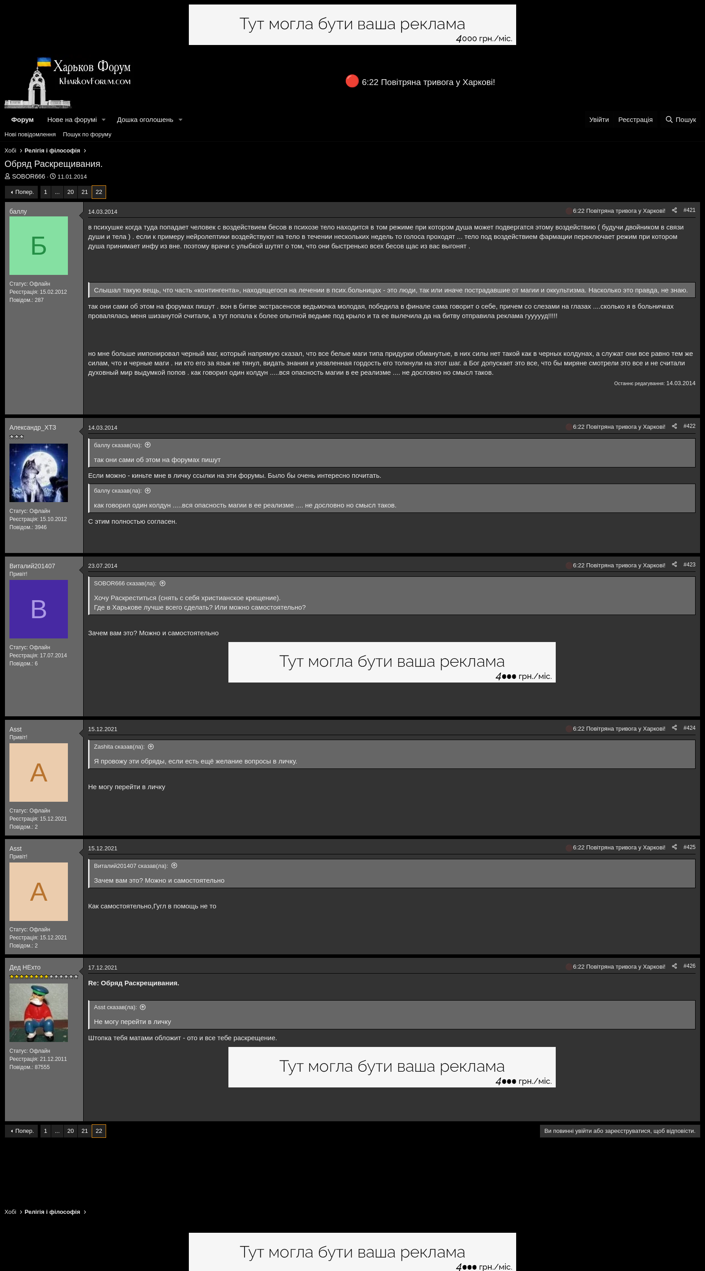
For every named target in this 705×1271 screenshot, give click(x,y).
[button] (104, 119)
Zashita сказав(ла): (119, 746)
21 (84, 192)
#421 (689, 210)
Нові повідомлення (30, 134)
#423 (689, 564)
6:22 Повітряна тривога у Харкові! (428, 82)
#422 (689, 426)
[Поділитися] (674, 210)
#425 (689, 847)
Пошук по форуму (87, 134)
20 (70, 192)
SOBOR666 (28, 176)
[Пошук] (680, 119)
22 (99, 192)
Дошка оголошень (145, 119)
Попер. (24, 192)
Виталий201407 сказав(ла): (131, 865)
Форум (22, 119)
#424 (689, 728)
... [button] (57, 192)
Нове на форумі (72, 119)
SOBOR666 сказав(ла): (125, 583)
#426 (689, 966)
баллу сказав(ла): (118, 445)
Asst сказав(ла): (115, 1007)
